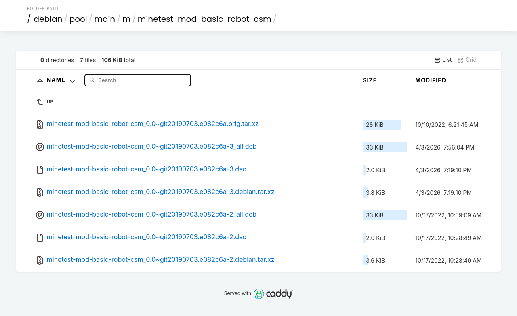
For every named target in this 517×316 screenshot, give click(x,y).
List (443, 59)
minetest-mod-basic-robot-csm (204, 19)
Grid (467, 59)
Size (370, 80)
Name (63, 79)
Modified (430, 80)
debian (48, 19)
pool (78, 19)
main (104, 19)
